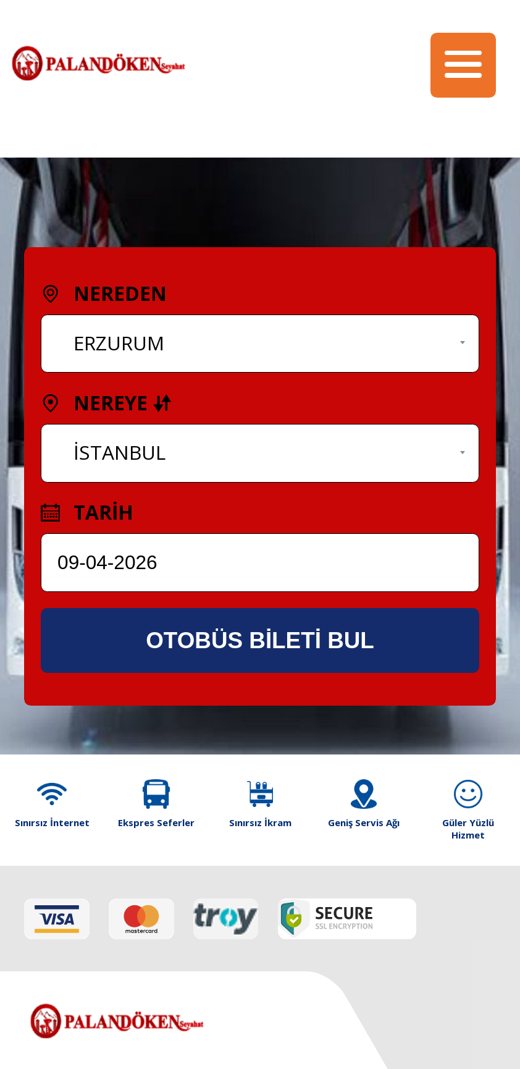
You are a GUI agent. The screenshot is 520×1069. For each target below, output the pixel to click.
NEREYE (106, 402)
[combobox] (260, 344)
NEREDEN (104, 293)
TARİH (87, 512)
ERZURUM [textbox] (118, 342)
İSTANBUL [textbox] (119, 452)
